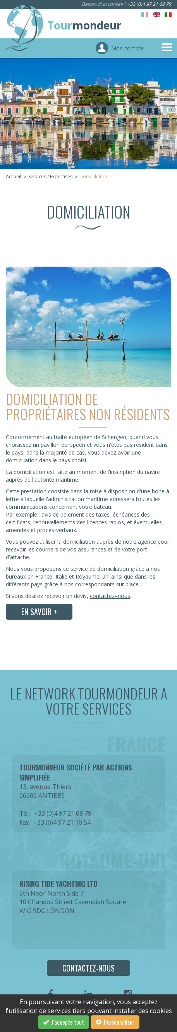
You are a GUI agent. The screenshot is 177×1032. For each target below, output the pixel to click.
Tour (84, 25)
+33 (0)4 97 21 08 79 (149, 4)
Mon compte (127, 48)
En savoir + (39, 611)
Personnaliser (115, 1022)
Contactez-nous (88, 968)
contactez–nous (110, 596)
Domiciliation (93, 176)
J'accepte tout (63, 1022)
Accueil (13, 176)
